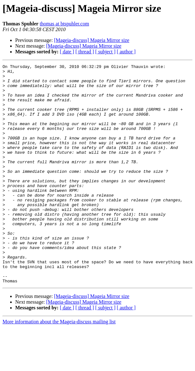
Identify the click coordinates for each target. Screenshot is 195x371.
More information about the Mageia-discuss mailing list (59, 365)
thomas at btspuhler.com (64, 23)
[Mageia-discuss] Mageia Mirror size (91, 40)
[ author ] (126, 51)
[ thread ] (84, 51)
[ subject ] (105, 51)
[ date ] (67, 51)
